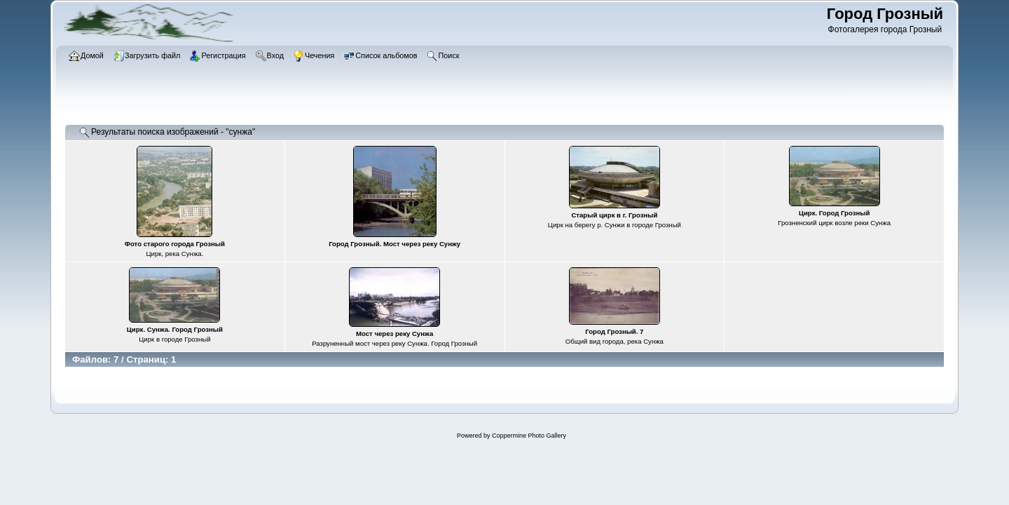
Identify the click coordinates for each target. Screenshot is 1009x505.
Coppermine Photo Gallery (529, 435)
